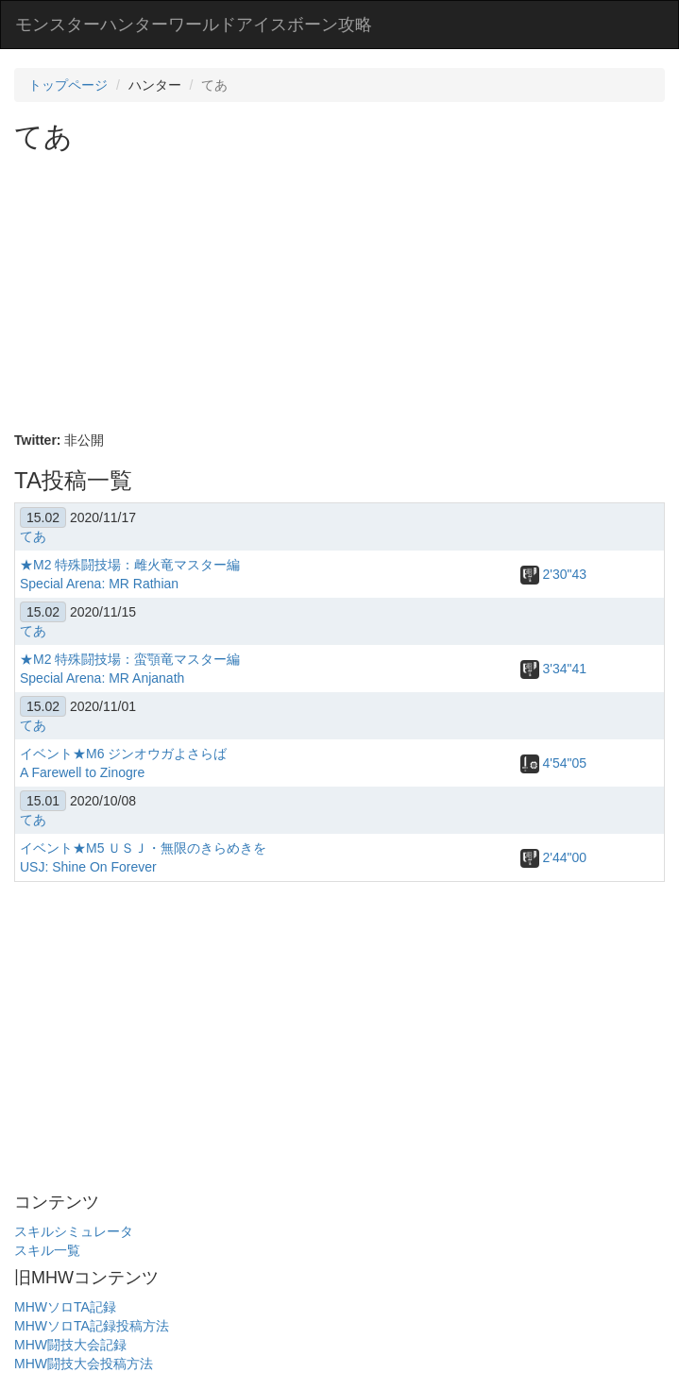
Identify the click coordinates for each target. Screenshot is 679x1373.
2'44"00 (553, 857)
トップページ (68, 85)
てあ (33, 536)
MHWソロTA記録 (65, 1306)
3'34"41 (553, 668)
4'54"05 (553, 763)
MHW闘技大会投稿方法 (83, 1363)
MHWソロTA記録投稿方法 (91, 1325)
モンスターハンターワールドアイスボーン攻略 (193, 24)
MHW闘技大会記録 (70, 1344)
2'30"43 (553, 574)
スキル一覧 (47, 1250)
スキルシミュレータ (73, 1231)
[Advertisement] (346, 293)
